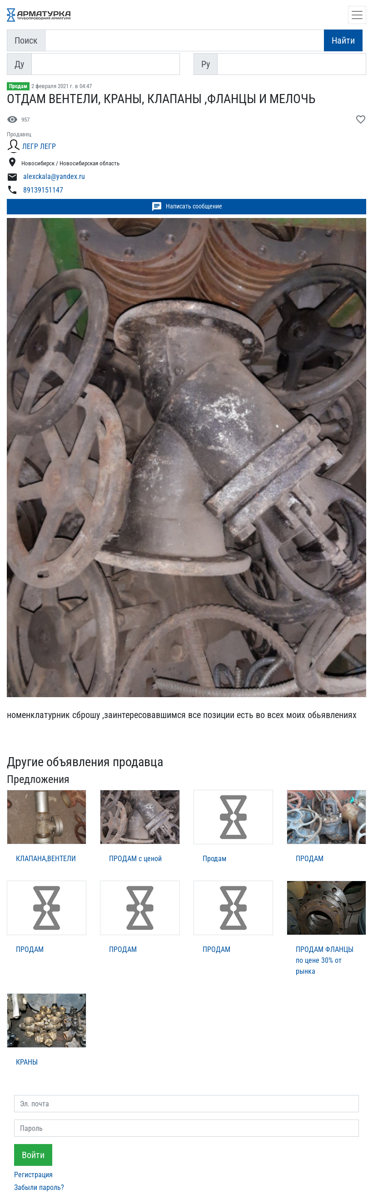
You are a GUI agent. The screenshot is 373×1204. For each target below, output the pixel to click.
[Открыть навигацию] (357, 15)
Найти (343, 40)
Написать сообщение (186, 206)
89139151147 (43, 190)
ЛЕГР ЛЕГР (39, 146)
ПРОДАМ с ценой (135, 858)
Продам (18, 86)
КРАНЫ (27, 1062)
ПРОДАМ (309, 858)
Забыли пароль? (39, 1187)
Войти (33, 1154)
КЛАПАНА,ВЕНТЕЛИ (46, 858)
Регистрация (33, 1174)
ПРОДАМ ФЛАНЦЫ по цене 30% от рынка (324, 960)
